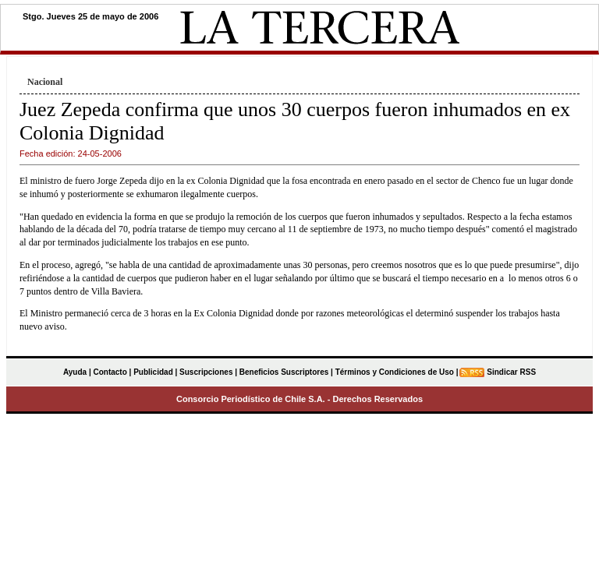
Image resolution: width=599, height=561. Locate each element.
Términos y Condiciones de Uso (394, 372)
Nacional (44, 81)
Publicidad (153, 372)
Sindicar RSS (511, 372)
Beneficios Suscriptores (283, 372)
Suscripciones (205, 372)
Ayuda (75, 372)
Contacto (109, 372)
